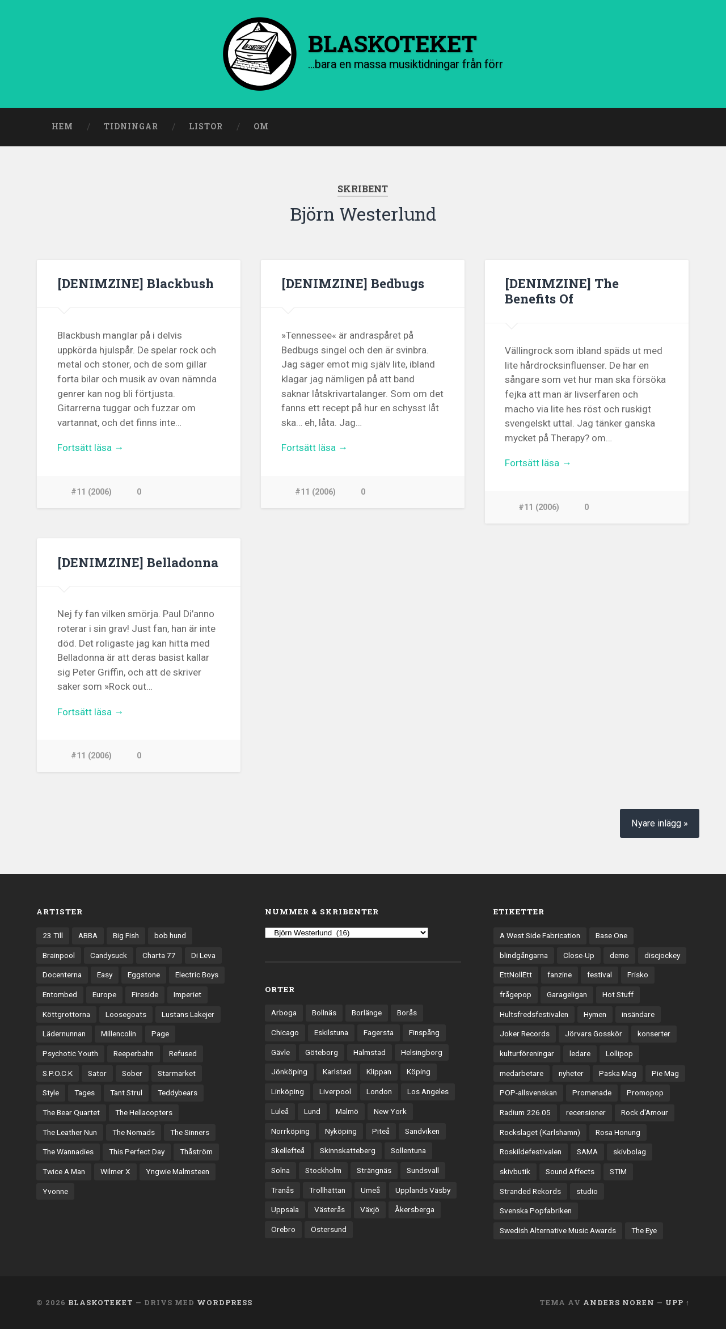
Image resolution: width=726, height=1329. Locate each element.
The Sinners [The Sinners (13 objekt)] (189, 1132)
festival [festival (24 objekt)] (599, 975)
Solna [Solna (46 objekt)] (280, 1170)
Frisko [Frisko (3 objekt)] (637, 975)
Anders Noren (619, 1302)
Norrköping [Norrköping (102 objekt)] (290, 1131)
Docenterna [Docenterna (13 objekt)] (62, 975)
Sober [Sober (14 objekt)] (132, 1073)
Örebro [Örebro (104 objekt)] (283, 1229)
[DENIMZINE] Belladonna (137, 562)
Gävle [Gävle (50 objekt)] (280, 1052)
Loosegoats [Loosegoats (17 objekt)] (125, 1014)
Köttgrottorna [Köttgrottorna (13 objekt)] (66, 1014)
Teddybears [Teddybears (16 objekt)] (177, 1093)
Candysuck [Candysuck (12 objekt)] (108, 955)
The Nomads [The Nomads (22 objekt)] (133, 1132)
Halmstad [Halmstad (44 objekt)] (369, 1052)
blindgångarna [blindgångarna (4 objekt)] (524, 955)
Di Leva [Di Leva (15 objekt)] (203, 955)
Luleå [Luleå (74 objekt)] (280, 1111)
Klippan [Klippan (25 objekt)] (378, 1072)
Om (261, 126)
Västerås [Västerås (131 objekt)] (329, 1209)
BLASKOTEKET (100, 1302)
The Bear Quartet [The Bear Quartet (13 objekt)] (71, 1112)
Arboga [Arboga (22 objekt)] (284, 1013)
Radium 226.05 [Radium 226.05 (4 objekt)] (525, 1112)
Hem (62, 126)
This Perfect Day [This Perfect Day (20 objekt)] (136, 1152)
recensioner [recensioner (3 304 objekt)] (586, 1112)
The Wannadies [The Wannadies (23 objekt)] (68, 1152)
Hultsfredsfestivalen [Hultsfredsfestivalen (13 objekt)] (534, 1014)
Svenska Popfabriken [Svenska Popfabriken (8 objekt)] (536, 1211)
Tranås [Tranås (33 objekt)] (282, 1190)
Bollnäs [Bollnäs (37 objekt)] (324, 1013)
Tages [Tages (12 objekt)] (84, 1093)
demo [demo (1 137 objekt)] (619, 955)
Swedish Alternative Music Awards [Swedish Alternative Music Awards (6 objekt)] (558, 1230)
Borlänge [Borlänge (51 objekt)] (367, 1013)
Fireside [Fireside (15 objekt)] (145, 994)
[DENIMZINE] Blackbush (135, 283)
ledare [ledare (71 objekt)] (579, 1053)
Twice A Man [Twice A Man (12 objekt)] (64, 1171)
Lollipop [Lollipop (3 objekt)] (619, 1053)
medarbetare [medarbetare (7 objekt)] (521, 1073)
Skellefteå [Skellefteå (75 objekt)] (288, 1150)
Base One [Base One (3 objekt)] (611, 935)
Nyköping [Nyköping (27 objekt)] (341, 1131)
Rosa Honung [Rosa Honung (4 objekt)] (618, 1132)
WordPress (224, 1302)
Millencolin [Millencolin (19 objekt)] (118, 1034)
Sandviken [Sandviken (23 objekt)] (422, 1131)
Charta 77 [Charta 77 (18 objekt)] (159, 955)
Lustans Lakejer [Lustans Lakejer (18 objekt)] (188, 1014)
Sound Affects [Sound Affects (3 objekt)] (570, 1171)
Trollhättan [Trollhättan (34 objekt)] (327, 1190)
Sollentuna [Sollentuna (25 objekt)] (408, 1150)
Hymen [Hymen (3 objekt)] (595, 1014)
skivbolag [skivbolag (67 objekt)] (629, 1152)
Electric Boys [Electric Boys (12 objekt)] (196, 975)
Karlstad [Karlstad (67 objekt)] (337, 1072)
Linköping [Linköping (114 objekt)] (287, 1091)
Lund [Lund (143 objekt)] (312, 1111)
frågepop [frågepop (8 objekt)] (515, 994)
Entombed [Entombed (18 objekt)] (60, 994)
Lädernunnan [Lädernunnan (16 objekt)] (64, 1034)
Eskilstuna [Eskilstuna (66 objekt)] (331, 1032)
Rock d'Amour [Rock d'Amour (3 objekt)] (644, 1112)
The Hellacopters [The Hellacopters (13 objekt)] (143, 1112)
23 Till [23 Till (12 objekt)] (53, 935)
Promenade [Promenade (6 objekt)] (591, 1093)
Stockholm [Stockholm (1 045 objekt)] (323, 1170)
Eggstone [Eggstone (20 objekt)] (144, 975)
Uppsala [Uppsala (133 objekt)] (285, 1209)
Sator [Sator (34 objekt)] (97, 1073)
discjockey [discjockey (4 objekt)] (662, 955)
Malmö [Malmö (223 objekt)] (347, 1111)
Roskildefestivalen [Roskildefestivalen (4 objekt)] (531, 1152)
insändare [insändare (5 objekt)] (638, 1014)
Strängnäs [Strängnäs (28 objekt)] (374, 1170)
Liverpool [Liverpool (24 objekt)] (335, 1091)
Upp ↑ (677, 1302)
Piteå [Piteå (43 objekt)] (381, 1131)
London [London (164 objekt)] (379, 1091)
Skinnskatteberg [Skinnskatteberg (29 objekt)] (347, 1150)
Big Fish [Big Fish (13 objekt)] (126, 935)
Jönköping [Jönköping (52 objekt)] (289, 1072)
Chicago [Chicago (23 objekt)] (285, 1032)
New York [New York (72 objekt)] (390, 1111)
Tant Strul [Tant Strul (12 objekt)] (126, 1093)
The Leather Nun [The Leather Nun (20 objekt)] (70, 1132)
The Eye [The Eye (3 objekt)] (644, 1230)
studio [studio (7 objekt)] (587, 1191)
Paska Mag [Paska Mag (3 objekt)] (617, 1073)
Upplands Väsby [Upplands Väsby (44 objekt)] (422, 1190)
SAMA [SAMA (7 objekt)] (587, 1152)
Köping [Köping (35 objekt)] (418, 1072)
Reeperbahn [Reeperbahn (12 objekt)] (133, 1053)
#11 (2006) (91, 492)
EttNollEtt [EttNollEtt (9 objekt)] (516, 975)
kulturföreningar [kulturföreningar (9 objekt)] (527, 1053)
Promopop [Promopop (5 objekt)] (645, 1093)
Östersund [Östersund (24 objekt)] (329, 1229)
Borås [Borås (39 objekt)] (407, 1013)
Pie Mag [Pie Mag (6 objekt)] (665, 1073)
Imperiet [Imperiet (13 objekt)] (187, 994)
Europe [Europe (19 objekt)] (104, 994)
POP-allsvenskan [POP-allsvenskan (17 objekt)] (528, 1093)
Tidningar (131, 126)
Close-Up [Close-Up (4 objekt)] (578, 955)
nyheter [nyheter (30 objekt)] (571, 1073)
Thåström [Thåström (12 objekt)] (196, 1152)
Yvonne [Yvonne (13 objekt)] (55, 1191)
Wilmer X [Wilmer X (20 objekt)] (115, 1171)
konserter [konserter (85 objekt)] (654, 1034)
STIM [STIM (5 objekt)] (618, 1171)
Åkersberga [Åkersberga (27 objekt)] (414, 1209)
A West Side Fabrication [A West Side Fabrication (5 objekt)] (540, 935)
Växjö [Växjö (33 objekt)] (369, 1209)
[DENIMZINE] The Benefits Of (562, 291)
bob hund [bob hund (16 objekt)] (170, 935)
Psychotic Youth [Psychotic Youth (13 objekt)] (70, 1053)
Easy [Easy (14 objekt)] (104, 975)
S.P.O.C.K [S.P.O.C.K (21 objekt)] (58, 1073)
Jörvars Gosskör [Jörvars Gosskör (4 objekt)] (593, 1034)
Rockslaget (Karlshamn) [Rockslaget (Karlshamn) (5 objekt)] (540, 1132)
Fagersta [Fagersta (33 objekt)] (379, 1032)
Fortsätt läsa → (90, 447)
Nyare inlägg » (659, 824)
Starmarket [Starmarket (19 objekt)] (177, 1073)
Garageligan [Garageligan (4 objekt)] (567, 994)
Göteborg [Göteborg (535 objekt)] (321, 1052)
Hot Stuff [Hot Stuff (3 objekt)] (618, 994)
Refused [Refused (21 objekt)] (183, 1053)
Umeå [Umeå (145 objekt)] (370, 1190)
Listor (206, 126)
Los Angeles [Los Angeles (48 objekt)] (428, 1091)
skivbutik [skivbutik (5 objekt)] (515, 1171)
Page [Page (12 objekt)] (160, 1034)
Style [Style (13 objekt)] (51, 1093)
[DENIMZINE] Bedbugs (352, 283)
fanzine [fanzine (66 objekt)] (559, 975)
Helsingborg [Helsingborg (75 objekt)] (421, 1052)
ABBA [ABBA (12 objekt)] (88, 935)
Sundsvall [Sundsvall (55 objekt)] (423, 1170)
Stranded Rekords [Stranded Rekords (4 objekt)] (530, 1191)
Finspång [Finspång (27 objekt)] (424, 1032)
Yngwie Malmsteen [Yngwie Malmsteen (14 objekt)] (177, 1171)
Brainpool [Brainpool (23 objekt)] (59, 955)
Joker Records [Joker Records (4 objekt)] (525, 1034)
